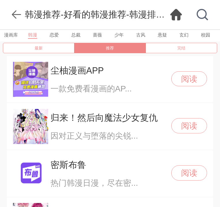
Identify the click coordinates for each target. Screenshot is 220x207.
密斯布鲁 (68, 165)
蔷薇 (97, 34)
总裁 (75, 34)
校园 (205, 34)
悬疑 (162, 34)
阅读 (189, 78)
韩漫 (32, 34)
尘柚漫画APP (77, 70)
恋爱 (54, 34)
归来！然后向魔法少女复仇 (104, 117)
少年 (119, 34)
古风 (140, 34)
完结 (181, 48)
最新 (39, 48)
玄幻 (184, 34)
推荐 (110, 48)
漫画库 (11, 34)
